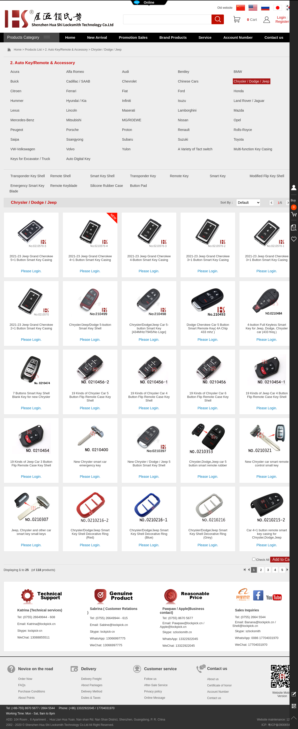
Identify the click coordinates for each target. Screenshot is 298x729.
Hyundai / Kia (76, 101)
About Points (26, 697)
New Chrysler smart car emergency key (90, 463)
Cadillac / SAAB (78, 81)
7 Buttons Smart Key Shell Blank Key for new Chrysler (31, 395)
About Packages (91, 685)
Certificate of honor (219, 685)
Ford (181, 91)
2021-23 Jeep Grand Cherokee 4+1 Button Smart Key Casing (90, 258)
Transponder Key (143, 176)
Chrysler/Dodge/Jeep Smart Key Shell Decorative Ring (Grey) (207, 533)
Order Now (25, 679)
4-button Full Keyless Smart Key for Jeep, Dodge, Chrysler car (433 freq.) (267, 328)
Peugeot (16, 130)
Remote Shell (60, 176)
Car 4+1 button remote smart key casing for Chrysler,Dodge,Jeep (267, 533)
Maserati (128, 110)
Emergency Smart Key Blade (26, 188)
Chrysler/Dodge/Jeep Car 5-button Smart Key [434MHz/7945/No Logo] (149, 328)
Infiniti (126, 101)
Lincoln (71, 110)
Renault (183, 130)
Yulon (126, 149)
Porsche (72, 130)
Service (205, 37)
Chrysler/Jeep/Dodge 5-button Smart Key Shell (90, 326)
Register (282, 21)
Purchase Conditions (31, 691)
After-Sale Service (156, 685)
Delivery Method (91, 691)
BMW (238, 72)
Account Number (238, 37)
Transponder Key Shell (27, 176)
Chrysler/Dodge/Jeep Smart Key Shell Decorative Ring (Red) (90, 533)
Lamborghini (187, 110)
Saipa (14, 139)
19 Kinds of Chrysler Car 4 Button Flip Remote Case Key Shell (149, 396)
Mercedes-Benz (22, 120)
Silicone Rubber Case (106, 186)
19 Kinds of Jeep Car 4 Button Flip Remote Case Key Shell (267, 395)
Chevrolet (129, 81)
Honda (239, 91)
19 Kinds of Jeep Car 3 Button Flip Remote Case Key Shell (31, 463)
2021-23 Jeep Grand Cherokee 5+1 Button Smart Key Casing (31, 258)
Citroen (15, 91)
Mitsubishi (73, 120)
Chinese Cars (188, 81)
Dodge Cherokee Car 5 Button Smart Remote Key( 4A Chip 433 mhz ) (208, 328)
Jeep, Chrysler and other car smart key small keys (31, 532)
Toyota (239, 139)
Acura (14, 72)
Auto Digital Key (78, 159)
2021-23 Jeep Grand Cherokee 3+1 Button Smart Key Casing (207, 258)
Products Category (28, 37)
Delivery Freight (91, 679)
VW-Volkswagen (22, 149)
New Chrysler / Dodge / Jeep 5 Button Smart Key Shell (148, 463)
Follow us (150, 679)
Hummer (17, 101)
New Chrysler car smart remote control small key (267, 463)
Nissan (183, 120)
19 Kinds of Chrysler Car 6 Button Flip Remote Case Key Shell (207, 396)
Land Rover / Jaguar (249, 101)
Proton (127, 130)
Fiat (125, 91)
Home (70, 37)
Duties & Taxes (91, 697)
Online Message (154, 697)
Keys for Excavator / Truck (30, 159)
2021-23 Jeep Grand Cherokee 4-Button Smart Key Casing (149, 258)
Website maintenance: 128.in (275, 719)
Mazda (239, 110)
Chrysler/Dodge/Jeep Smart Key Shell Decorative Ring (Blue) (149, 533)
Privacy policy (153, 691)
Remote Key (179, 176)
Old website (225, 7)
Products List (33, 49)
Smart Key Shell (102, 176)
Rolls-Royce (243, 130)
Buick (14, 81)
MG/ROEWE (131, 120)
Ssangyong (74, 139)
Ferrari (71, 91)
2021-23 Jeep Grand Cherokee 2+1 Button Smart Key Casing (31, 326)
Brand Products (173, 37)
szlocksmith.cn (182, 632)
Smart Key (218, 176)
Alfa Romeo (75, 72)
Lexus (14, 110)
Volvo (70, 149)
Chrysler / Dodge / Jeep (251, 81)
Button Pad (138, 186)
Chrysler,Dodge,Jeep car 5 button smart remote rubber (208, 463)
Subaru (127, 139)
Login (281, 17)
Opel (237, 120)
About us (213, 679)
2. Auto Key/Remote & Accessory (66, 49)
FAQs (21, 685)
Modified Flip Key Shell (267, 176)
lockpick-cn (35, 630)
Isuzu (182, 101)
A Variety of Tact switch (195, 149)
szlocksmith (252, 631)
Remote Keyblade (63, 186)
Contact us (274, 37)
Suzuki (183, 139)
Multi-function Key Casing (253, 149)
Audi (125, 72)
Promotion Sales (133, 37)
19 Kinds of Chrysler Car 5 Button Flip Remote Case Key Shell (90, 396)
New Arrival (97, 37)
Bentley (183, 72)
